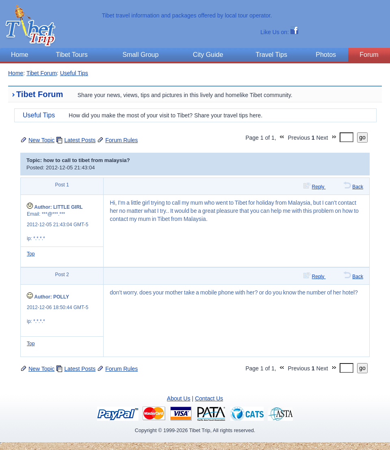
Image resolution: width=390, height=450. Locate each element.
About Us (179, 398)
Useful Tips (74, 73)
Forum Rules (121, 140)
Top (31, 254)
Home (15, 73)
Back (357, 187)
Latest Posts (79, 140)
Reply (319, 187)
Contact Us (209, 398)
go (362, 137)
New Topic (41, 140)
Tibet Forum (41, 73)
